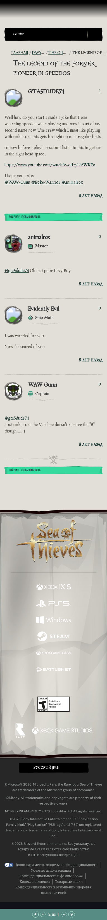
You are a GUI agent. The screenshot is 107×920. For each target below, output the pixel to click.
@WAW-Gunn (17, 182)
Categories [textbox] (18, 34)
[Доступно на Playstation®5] (54, 604)
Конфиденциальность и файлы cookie (51, 876)
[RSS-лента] (7, 53)
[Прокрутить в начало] (35, 914)
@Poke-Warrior (45, 182)
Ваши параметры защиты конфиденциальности (57, 865)
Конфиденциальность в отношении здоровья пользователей (53, 890)
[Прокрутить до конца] (71, 914)
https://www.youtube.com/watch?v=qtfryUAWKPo (49, 165)
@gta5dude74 (16, 270)
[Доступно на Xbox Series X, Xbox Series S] (54, 587)
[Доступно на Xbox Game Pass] (54, 653)
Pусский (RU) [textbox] (46, 768)
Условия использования (51, 870)
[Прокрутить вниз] (64, 914)
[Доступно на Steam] (54, 637)
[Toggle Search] (94, 34)
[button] (49, 34)
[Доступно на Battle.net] (54, 670)
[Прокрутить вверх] (43, 914)
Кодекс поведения (35, 881)
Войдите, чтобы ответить (25, 217)
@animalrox (72, 182)
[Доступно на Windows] (54, 620)
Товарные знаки (69, 881)
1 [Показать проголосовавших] (100, 91)
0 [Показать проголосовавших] (100, 236)
